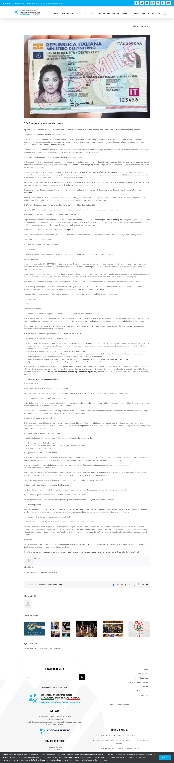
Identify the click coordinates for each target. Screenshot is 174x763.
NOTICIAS (44, 572)
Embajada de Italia (54, 747)
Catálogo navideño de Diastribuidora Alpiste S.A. (119, 748)
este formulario (121, 359)
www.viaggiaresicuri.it (55, 145)
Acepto (164, 757)
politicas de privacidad (119, 704)
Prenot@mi (117, 220)
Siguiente (144, 26)
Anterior (135, 26)
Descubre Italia (54, 750)
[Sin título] (87, 76)
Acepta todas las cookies (98, 760)
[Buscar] (82, 677)
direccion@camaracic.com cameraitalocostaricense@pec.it (45, 3)
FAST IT (114, 172)
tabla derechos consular (46, 379)
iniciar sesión (34, 648)
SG (39, 558)
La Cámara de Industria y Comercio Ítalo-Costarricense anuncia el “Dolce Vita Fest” (119, 742)
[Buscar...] (51, 677)
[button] (165, 13)
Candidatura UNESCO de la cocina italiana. (119, 736)
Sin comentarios (53, 572)
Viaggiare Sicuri (87, 544)
